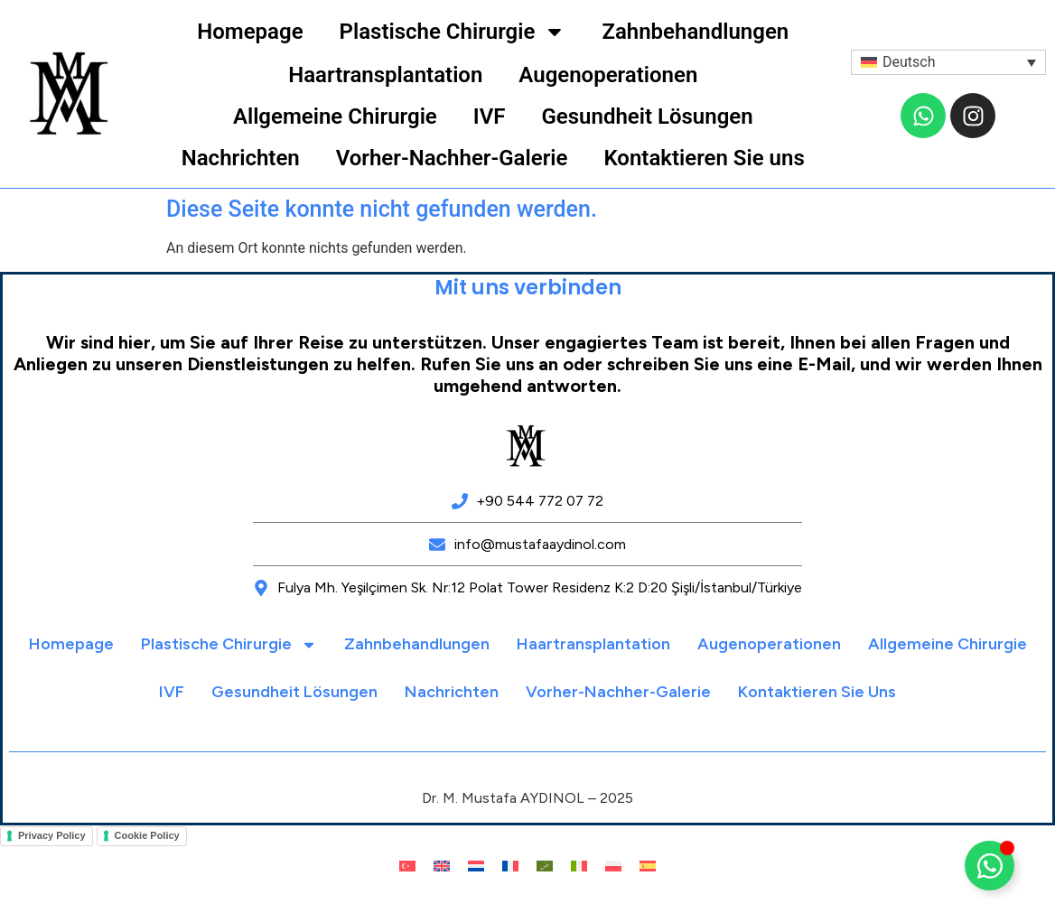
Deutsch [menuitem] (908, 61)
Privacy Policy (52, 835)
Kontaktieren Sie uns (703, 158)
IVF (489, 116)
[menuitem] (948, 63)
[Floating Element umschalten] (989, 865)
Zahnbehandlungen (695, 31)
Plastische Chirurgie (453, 31)
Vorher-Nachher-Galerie (452, 158)
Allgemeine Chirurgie (335, 116)
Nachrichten (241, 158)
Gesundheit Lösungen (646, 116)
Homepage (250, 31)
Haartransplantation (385, 75)
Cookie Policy (147, 835)
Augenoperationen (607, 75)
